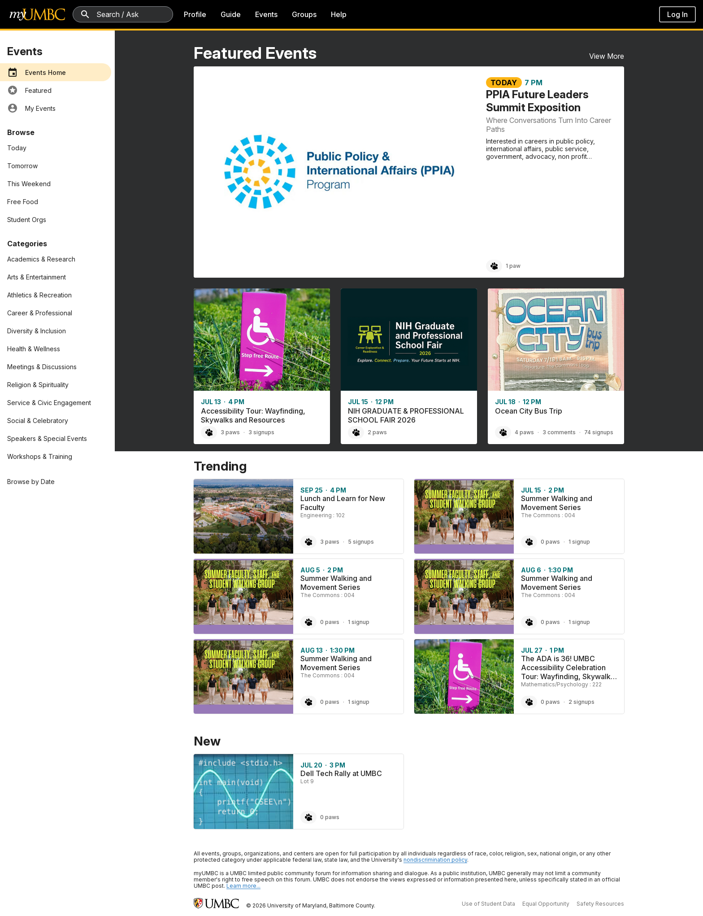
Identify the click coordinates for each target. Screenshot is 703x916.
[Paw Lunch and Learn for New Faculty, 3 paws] (308, 542)
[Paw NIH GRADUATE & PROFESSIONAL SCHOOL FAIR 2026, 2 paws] (356, 432)
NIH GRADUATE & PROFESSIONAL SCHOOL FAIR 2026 (406, 415)
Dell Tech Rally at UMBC (341, 773)
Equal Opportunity (545, 903)
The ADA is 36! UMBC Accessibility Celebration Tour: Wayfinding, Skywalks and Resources (567, 672)
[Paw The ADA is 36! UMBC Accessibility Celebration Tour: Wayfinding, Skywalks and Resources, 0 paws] (529, 702)
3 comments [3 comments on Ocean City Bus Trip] (559, 432)
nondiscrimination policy (435, 859)
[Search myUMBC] (123, 14)
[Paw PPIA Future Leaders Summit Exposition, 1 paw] (494, 266)
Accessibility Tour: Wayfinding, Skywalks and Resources (253, 415)
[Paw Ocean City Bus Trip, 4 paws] (503, 432)
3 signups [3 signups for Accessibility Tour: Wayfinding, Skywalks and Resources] (261, 432)
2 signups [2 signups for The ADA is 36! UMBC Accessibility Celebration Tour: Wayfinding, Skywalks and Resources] (581, 701)
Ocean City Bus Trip (528, 410)
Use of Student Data (488, 903)
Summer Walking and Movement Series (556, 503)
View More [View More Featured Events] (606, 56)
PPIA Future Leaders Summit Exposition (537, 101)
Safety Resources (600, 903)
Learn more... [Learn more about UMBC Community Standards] (243, 885)
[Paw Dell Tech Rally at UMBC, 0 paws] (308, 817)
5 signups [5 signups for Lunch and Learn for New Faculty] (361, 541)
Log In (677, 14)
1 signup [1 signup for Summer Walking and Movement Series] (579, 541)
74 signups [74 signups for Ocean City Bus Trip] (598, 432)
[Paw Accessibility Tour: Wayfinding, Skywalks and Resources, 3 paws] (209, 432)
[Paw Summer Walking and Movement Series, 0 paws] (529, 542)
